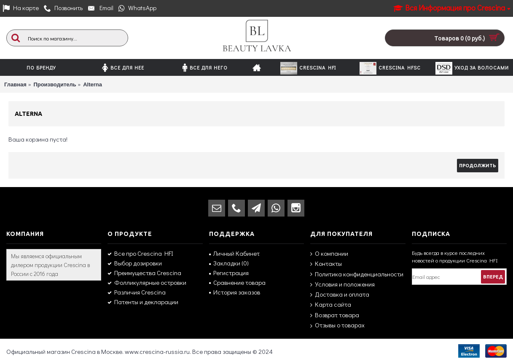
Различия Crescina (136, 292)
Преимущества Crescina (144, 272)
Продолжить (477, 165)
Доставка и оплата (339, 294)
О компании (329, 253)
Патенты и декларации (142, 301)
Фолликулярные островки (146, 282)
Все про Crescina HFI (140, 253)
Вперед (493, 276)
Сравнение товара (237, 282)
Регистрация (229, 272)
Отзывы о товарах (337, 325)
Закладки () (229, 263)
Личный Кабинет (234, 253)
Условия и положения (342, 284)
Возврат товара (334, 315)
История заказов (234, 292)
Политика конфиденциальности (356, 274)
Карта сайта (330, 304)
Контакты (326, 263)
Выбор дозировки (134, 263)
